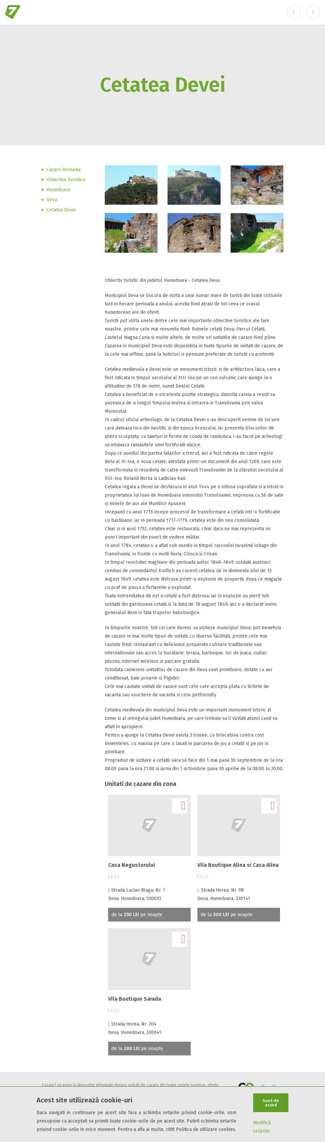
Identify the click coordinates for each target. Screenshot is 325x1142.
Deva (52, 200)
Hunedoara (58, 190)
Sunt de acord (271, 1102)
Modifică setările (262, 1127)
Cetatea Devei (61, 210)
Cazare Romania (64, 169)
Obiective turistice (66, 180)
